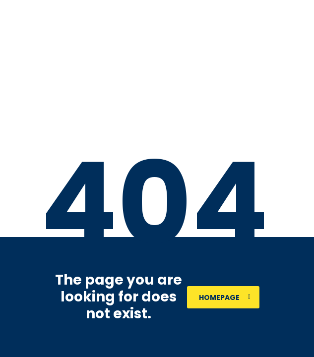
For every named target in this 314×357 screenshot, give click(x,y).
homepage (225, 297)
